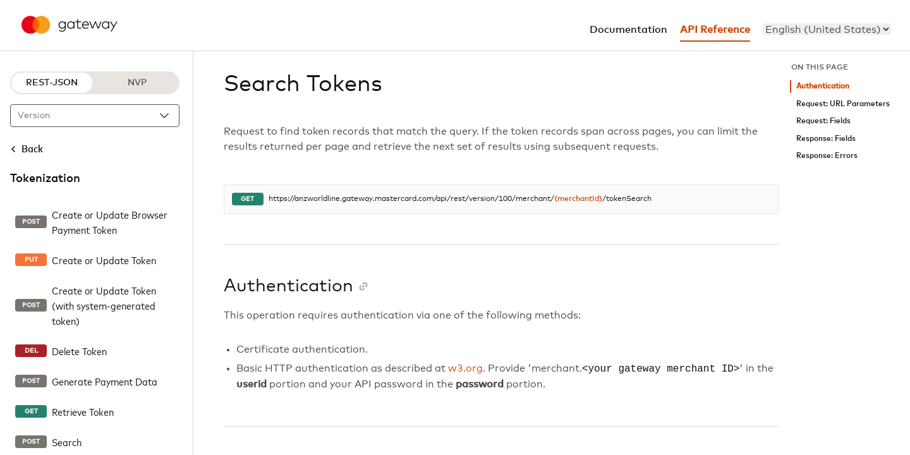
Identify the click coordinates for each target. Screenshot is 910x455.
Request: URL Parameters (843, 104)
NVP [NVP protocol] (137, 82)
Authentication (822, 86)
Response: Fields (826, 139)
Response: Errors (827, 156)
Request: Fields (823, 121)
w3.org (465, 369)
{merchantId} (578, 199)
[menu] (827, 29)
